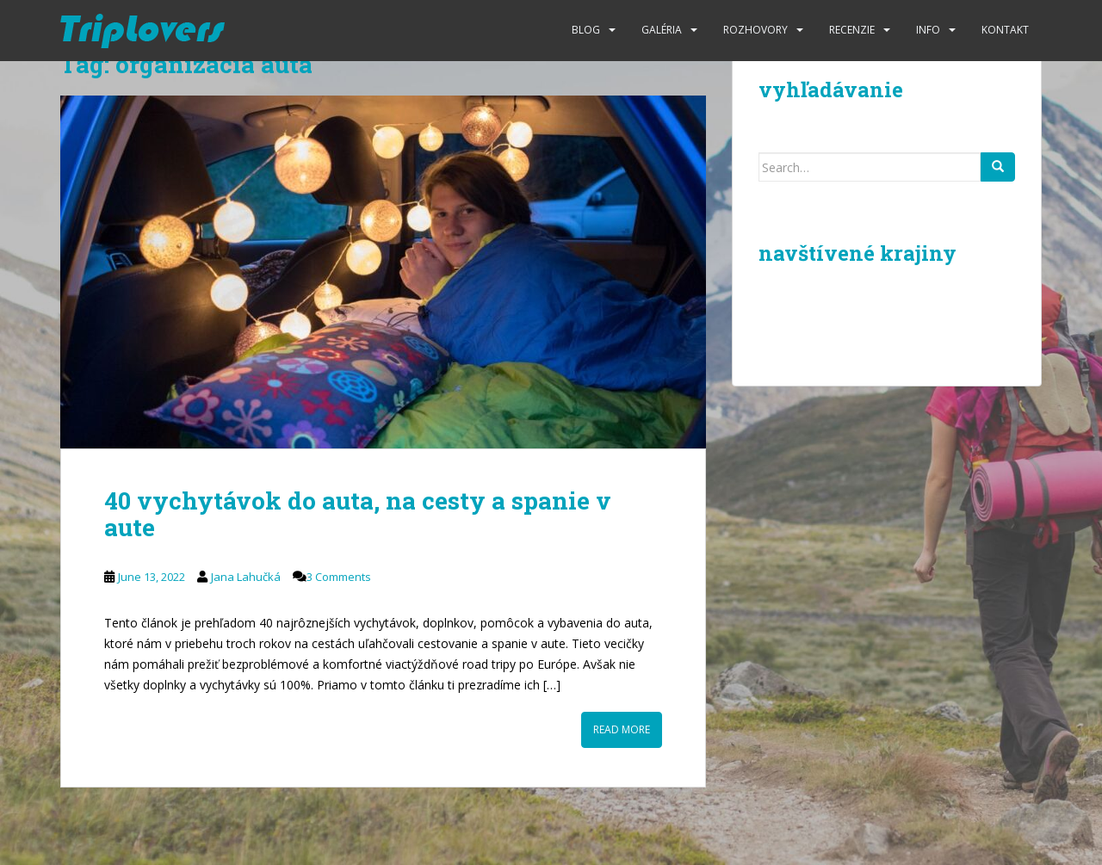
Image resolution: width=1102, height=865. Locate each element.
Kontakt (1005, 29)
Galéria (661, 29)
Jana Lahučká (246, 576)
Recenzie (852, 29)
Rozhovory (755, 29)
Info (928, 29)
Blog (586, 29)
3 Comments (338, 576)
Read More (621, 729)
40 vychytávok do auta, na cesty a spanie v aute (357, 514)
